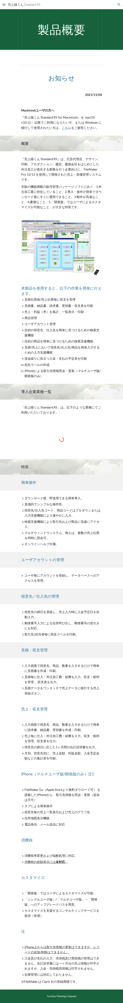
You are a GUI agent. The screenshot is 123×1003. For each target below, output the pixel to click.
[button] (4, 4)
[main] (61, 29)
